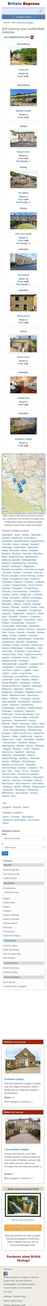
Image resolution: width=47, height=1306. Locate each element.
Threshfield (25, 777)
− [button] (5, 460)
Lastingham (21, 667)
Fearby (33, 607)
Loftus (14, 673)
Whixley (26, 786)
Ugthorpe (16, 780)
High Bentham (24, 638)
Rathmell (34, 717)
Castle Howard (10, 878)
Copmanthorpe (20, 591)
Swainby (22, 768)
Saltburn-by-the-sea (21, 733)
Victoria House (23, 316)
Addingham (7, 535)
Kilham (34, 657)
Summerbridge (9, 768)
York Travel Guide (11, 874)
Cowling (6, 594)
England (7, 807)
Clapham (6, 588)
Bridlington (16, 566)
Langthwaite (7, 667)
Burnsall (38, 572)
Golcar (5, 620)
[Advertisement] (22, 1015)
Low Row (34, 676)
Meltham (29, 689)
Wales (26, 807)
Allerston (6, 538)
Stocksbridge (28, 761)
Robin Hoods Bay (35, 727)
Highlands (7, 820)
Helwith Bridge (9, 638)
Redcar (32, 720)
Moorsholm (32, 695)
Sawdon (6, 736)
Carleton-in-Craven (19, 579)
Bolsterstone (32, 557)
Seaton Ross (8, 739)
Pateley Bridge (35, 708)
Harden (21, 629)
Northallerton (24, 701)
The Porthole (23, 275)
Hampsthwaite (9, 629)
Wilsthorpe (20, 790)
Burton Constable (10, 575)
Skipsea (20, 746)
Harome (30, 629)
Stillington (15, 761)
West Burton (8, 783)
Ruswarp (6, 733)
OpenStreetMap (32, 513)
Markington (25, 683)
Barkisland (32, 547)
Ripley (34, 723)
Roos (5, 730)
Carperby (18, 582)
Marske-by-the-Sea (11, 686)
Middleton (19, 692)
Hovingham (30, 648)
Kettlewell (16, 657)
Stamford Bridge (9, 758)
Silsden (32, 742)
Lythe (17, 679)
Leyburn (17, 670)
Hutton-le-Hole (9, 654)
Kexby (26, 657)
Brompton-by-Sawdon (12, 569)
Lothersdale (7, 676)
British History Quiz (13, 1301)
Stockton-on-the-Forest (13, 764)
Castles (6, 907)
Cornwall (15, 817)
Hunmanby (7, 651)
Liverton (6, 673)
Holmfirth (6, 645)
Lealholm (33, 667)
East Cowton (32, 601)
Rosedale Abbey (18, 730)
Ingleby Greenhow (33, 654)
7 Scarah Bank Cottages (16, 1149)
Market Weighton (10, 683)
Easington (6, 601)
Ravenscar (7, 720)
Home (6, 22)
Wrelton (5, 796)
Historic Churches (11, 919)
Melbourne (7, 689)
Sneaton (35, 749)
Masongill (37, 686)
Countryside (10, 940)
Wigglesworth (38, 786)
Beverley (27, 553)
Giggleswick (18, 613)
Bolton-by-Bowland (11, 560)
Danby (5, 598)
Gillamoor (31, 613)
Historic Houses (10, 923)
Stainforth (6, 755)
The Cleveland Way (12, 954)
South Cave (7, 752)
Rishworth (20, 727)
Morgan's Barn (23, 152)
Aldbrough (36, 535)
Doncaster (15, 598)
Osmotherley (27, 705)
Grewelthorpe (17, 623)
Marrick (36, 683)
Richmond (24, 723)
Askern (16, 544)
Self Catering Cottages (23, 22)
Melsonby (18, 689)
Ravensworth (20, 720)
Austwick (34, 544)
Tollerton (6, 780)
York (13, 796)
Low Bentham (21, 676)
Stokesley (30, 764)
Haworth (21, 632)
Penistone (18, 711)
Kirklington (24, 660)
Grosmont (31, 623)
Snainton (17, 749)
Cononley (6, 591)
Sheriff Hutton (9, 742)
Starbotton (35, 758)
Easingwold (18, 601)
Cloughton (17, 588)
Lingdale (27, 670)
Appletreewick (37, 541)
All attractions (9, 888)
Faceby (5, 607)
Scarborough (26, 736)
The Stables (23, 193)
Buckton (17, 572)
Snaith (26, 749)
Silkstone (22, 742)
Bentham (16, 553)
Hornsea (25, 645)
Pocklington (7, 714)
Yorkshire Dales (10, 946)
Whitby (17, 786)
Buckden (7, 572)
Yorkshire (8, 861)
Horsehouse (37, 645)
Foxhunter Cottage (14, 1079)
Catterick (40, 582)
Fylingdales (22, 610)
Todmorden (38, 777)
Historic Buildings (11, 915)
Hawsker (31, 632)
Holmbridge (31, 642)
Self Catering (9, 982)
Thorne (25, 771)
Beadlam (33, 550)
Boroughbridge (29, 560)
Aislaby (25, 535)
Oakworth (14, 705)
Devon (6, 817)
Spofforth (19, 752)
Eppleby (36, 604)
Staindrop (30, 752)
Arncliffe (7, 544)
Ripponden (8, 727)
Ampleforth (7, 541)
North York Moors (11, 950)
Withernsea (32, 790)
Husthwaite (19, 651)
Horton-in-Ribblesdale (12, 648)
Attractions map (11, 892)
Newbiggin (26, 698)
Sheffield (40, 739)
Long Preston (25, 673)
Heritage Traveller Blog (15, 1296)
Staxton (5, 761)
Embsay (27, 604)
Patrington (7, 711)
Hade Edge (21, 626)
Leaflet (23, 513)
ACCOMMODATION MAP (17, 37)
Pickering (29, 711)
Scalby (15, 736)
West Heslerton (23, 783)
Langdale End (36, 664)
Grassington (16, 620)
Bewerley (37, 553)
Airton (17, 535)
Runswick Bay (34, 730)
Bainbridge (7, 547)
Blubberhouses (16, 557)
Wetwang (7, 786)
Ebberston (7, 604)
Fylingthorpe (35, 610)
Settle (19, 739)
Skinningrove (8, 746)
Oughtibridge (8, 708)
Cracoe (14, 594)
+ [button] (5, 457)
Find (4, 834)
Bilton (4, 557)
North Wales (20, 820)
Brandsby (32, 563)
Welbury (38, 780)
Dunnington (36, 598)
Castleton (29, 582)
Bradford (6, 563)
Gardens (7, 911)
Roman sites (9, 931)
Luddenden (7, 679)
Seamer (38, 736)
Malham (25, 679)
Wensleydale (9, 958)
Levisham (6, 670)
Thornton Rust (9, 774)
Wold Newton (21, 793)
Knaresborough (9, 664)
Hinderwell (38, 638)
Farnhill (24, 607)
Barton (24, 550)
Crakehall (37, 594)
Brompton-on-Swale (34, 569)
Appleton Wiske (21, 541)
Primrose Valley (20, 717)
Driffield (25, 598)
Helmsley (32, 635)
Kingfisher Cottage (23, 439)
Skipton (29, 746)
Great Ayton (29, 620)
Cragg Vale (25, 594)
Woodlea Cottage (23, 111)
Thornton (34, 771)
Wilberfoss (8, 790)
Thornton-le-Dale (10, 777)
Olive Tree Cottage (23, 234)
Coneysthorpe (31, 588)
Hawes (11, 632)
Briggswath (28, 566)
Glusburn (24, 616)
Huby (40, 648)
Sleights (7, 749)
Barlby (5, 550)
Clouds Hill (23, 70)
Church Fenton (35, 585)
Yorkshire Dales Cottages (14, 986)
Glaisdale (13, 616)
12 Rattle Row (23, 398)
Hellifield (22, 635)
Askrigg (24, 544)
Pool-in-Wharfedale (24, 714)
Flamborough (8, 610)
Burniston (27, 572)
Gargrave (6, 613)
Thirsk (17, 771)
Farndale (15, 607)
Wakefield (27, 780)
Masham (26, 686)
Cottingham (34, 591)
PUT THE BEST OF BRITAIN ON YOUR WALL (23, 1228)
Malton (34, 679)
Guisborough (8, 626)
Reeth (15, 723)
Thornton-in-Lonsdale (27, 774)
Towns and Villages (12, 936)
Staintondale (19, 755)
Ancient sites (9, 902)
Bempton (6, 553)
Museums (7, 927)
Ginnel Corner (23, 357)
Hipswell (20, 642)
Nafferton (14, 698)
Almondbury (30, 538)
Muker (5, 698)
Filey (41, 607)
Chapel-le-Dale (19, 585)
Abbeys (6, 898)
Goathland (35, 616)
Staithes (31, 755)
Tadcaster (32, 768)
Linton (36, 670)
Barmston (14, 550)
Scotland (17, 807)
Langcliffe (23, 664)
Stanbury (23, 758)
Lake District (27, 817)
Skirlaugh (39, 746)
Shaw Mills (29, 739)
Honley (15, 645)
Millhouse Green (18, 695)
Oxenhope (21, 708)
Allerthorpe (17, 538)
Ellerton (17, 604)
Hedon (13, 635)
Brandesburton (19, 563)
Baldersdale (20, 547)
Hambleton (34, 626)
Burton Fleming (27, 575)
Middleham (7, 692)
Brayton (5, 566)
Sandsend (38, 733)
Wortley (34, 793)
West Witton (38, 783)
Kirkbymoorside (9, 660)
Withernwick (7, 793)
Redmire (6, 723)
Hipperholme (8, 642)
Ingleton (6, 657)
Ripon (42, 723)
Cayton (6, 585)
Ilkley (20, 654)
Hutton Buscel (33, 651)
